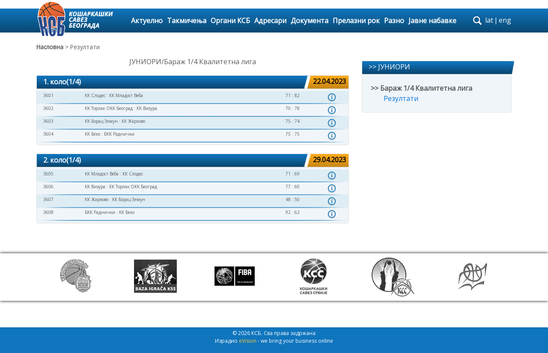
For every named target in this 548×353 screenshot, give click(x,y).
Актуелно (147, 20)
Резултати (401, 98)
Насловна (49, 47)
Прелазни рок (356, 20)
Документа (309, 20)
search (477, 20)
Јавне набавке (432, 20)
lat (489, 20)
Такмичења (186, 20)
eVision (248, 340)
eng (505, 20)
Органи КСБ (230, 20)
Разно (394, 20)
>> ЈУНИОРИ (389, 66)
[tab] (192, 82)
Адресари (270, 20)
